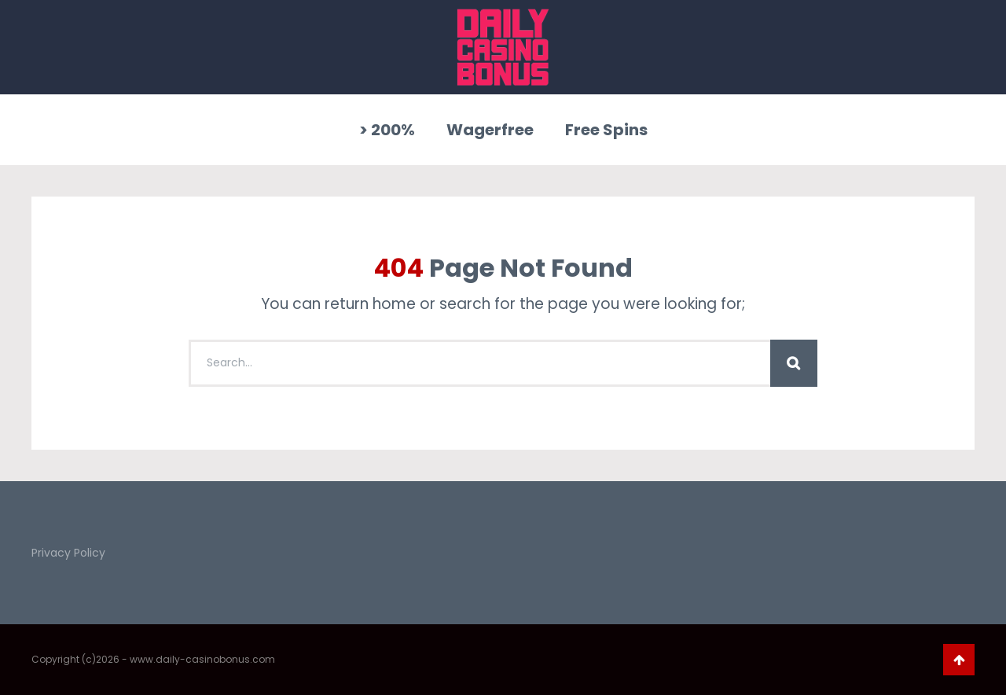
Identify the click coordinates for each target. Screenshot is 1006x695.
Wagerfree (490, 130)
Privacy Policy (68, 553)
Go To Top (959, 659)
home (394, 303)
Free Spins (606, 130)
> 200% (387, 130)
